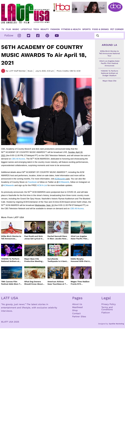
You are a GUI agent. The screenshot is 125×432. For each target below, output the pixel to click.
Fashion (55, 29)
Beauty (45, 29)
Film (8, 29)
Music (15, 29)
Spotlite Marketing (116, 324)
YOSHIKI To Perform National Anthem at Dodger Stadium (10, 260)
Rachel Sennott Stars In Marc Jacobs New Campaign (57, 237)
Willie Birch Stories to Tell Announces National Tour (11, 237)
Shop (75, 310)
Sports (86, 29)
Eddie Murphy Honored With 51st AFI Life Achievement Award (81, 260)
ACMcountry (60, 179)
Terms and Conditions (107, 308)
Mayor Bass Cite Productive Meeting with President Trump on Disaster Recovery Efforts (34, 260)
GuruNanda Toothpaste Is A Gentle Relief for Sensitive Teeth (57, 260)
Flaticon (105, 312)
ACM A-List (42, 185)
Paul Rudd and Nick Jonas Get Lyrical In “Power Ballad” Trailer (34, 237)
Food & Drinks (100, 29)
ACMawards (63, 182)
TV (2, 29)
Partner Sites (79, 316)
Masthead (77, 307)
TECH (36, 29)
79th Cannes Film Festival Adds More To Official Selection (11, 282)
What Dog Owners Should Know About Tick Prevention (33, 282)
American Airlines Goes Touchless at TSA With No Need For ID (57, 282)
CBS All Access (18, 159)
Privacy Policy (108, 304)
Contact (76, 313)
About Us (77, 304)
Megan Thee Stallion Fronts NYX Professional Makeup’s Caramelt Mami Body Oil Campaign (81, 282)
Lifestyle (26, 29)
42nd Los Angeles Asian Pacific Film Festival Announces (80, 237)
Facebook (32, 182)
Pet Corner (117, 29)
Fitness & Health (71, 29)
